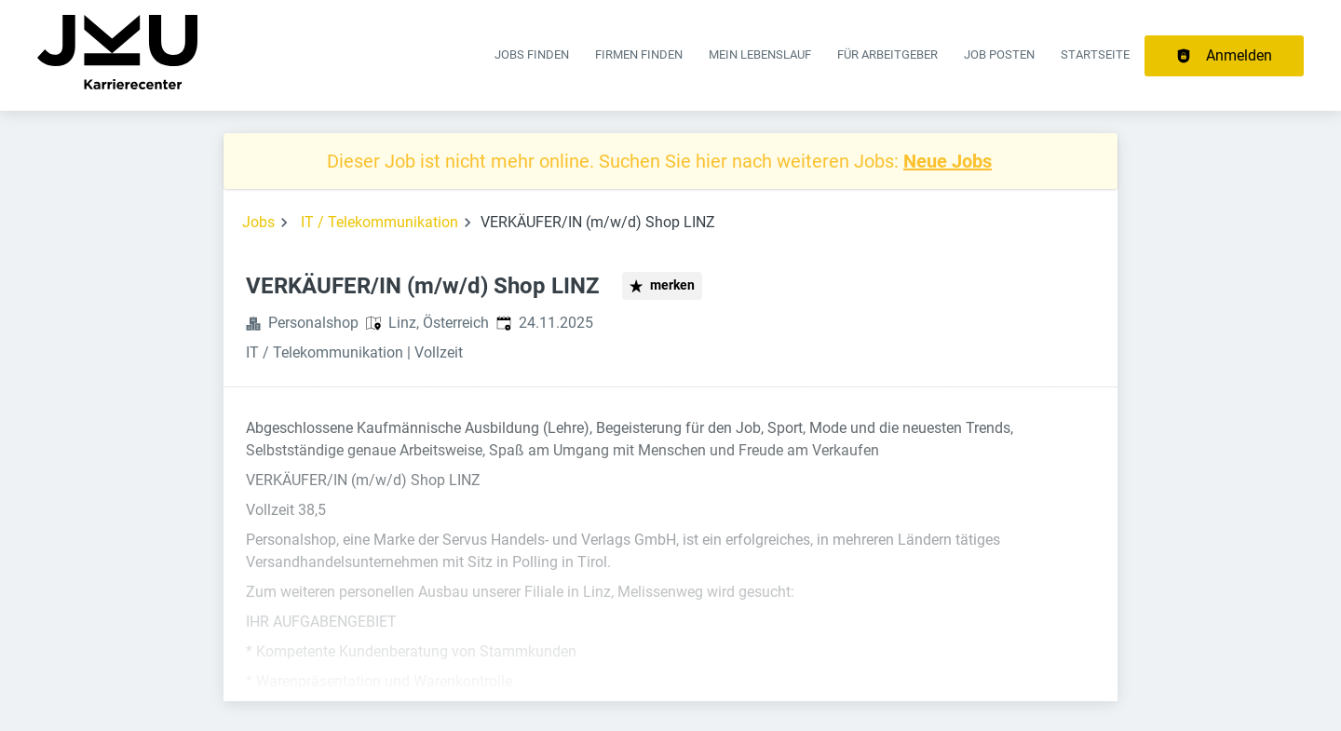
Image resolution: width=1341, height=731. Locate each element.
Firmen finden (639, 54)
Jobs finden (531, 54)
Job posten (999, 54)
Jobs (258, 222)
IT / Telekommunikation (379, 222)
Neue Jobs (947, 161)
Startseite (1095, 54)
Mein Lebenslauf (760, 54)
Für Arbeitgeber (887, 54)
